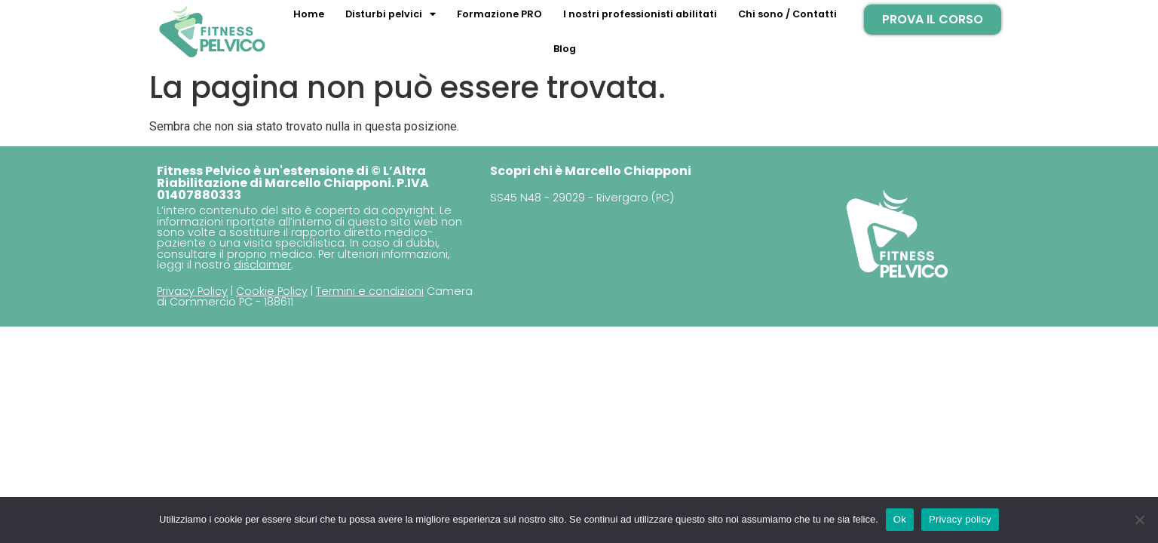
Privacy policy (960, 519)
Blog (564, 48)
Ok (899, 519)
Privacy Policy (192, 291)
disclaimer (262, 264)
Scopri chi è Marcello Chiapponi (590, 170)
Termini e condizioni (370, 291)
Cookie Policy (272, 291)
